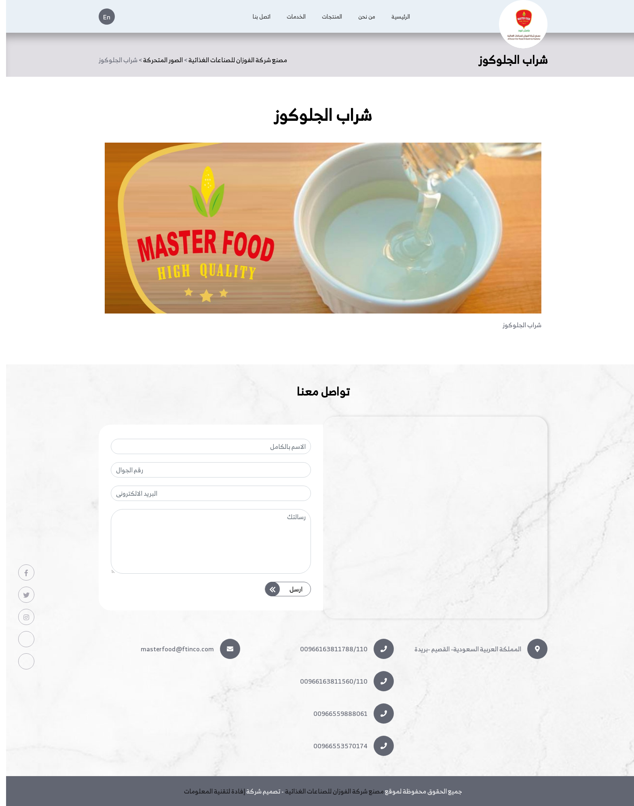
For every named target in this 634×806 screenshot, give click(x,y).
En (100, 17)
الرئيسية (394, 16)
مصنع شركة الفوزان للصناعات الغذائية (328, 791)
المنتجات (326, 16)
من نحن (360, 16)
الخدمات (290, 16)
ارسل (287, 587)
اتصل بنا (255, 16)
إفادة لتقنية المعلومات (208, 791)
